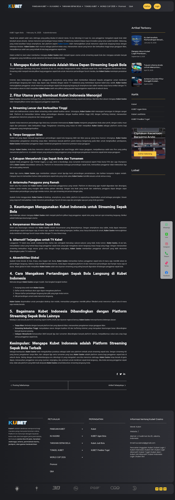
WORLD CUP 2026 (108, 6)
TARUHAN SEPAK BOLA (72, 6)
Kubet (93, 429)
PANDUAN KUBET (39, 6)
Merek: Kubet (135, 427)
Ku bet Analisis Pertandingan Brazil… (154, 38)
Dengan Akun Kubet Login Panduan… (140, 52)
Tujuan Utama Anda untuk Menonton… (153, 66)
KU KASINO (55, 6)
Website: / (134, 431)
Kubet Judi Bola (98, 443)
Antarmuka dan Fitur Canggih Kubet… (153, 80)
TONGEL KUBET (91, 6)
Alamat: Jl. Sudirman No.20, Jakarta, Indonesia (145, 437)
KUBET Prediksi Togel (100, 450)
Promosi (122, 6)
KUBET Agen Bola (17, 32)
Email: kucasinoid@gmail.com (142, 443)
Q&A (131, 6)
